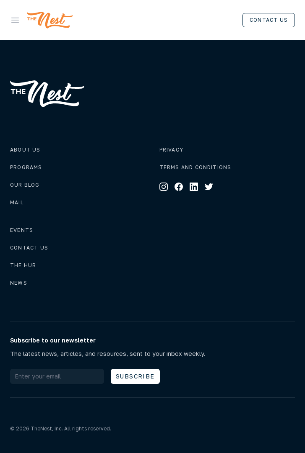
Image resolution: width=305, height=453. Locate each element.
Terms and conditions (195, 167)
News (18, 283)
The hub (23, 265)
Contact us (269, 20)
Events (21, 230)
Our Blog (25, 185)
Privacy (171, 150)
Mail (16, 202)
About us (25, 150)
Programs (26, 167)
